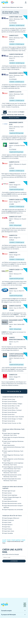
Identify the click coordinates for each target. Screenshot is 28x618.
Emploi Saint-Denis (9, 531)
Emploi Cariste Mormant (10, 412)
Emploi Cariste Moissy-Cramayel (13, 410)
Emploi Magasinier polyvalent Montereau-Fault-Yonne (12, 471)
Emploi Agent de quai (9, 491)
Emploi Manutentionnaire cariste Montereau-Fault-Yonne (12, 475)
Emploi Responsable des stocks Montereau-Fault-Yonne (12, 479)
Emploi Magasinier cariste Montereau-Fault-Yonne (14, 460)
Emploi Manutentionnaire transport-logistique (13, 506)
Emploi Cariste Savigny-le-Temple (13, 419)
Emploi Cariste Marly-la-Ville (11, 406)
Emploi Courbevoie (9, 520)
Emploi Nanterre (8, 524)
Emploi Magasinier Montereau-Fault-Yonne (14, 456)
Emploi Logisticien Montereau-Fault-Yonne (14, 452)
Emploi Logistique (16, 540)
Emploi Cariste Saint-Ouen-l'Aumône (14, 416)
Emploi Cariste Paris (9, 414)
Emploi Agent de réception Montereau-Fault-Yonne (14, 438)
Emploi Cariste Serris (9, 421)
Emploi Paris (7, 527)
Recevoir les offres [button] (14, 117)
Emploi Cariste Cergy (9, 399)
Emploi (9, 540)
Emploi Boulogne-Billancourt (11, 518)
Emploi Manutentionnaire (10, 501)
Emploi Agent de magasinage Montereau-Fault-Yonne (11, 434)
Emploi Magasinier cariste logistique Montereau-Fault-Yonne (13, 464)
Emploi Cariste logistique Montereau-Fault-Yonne (14, 442)
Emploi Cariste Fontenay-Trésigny (13, 403)
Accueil (4, 540)
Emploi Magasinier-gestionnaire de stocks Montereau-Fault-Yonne (13, 467)
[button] (25, 2)
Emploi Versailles (8, 533)
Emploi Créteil (7, 522)
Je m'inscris (14, 561)
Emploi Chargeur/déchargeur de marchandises (12, 498)
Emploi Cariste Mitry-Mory (11, 408)
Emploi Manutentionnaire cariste (12, 503)
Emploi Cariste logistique (10, 495)
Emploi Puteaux (8, 529)
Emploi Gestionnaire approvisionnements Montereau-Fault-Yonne (14, 447)
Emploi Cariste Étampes (10, 401)
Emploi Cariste (7, 493)
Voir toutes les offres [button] (14, 391)
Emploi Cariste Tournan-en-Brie (12, 423)
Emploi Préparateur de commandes (13, 509)
